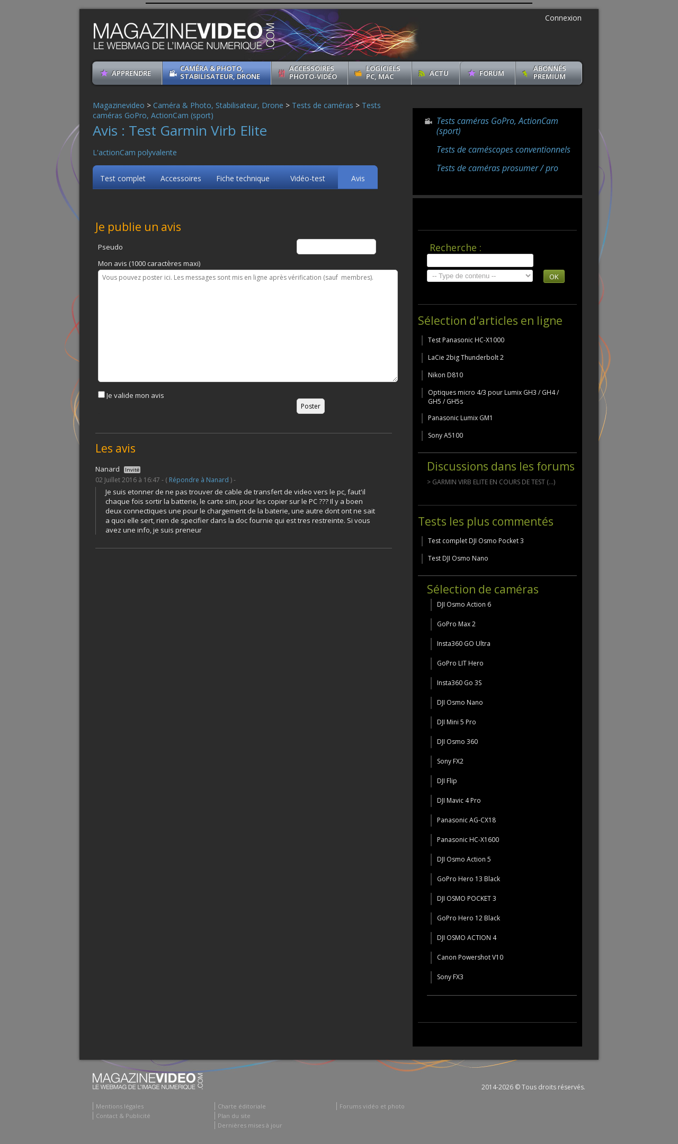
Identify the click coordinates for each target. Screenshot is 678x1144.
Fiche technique (243, 178)
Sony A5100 (445, 435)
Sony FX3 (450, 976)
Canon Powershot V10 (470, 957)
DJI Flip (447, 780)
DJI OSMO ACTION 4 (466, 937)
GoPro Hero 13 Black (468, 878)
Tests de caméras (322, 105)
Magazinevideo (119, 105)
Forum (491, 73)
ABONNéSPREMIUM (549, 72)
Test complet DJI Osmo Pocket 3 (476, 540)
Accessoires (180, 178)
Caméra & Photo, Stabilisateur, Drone (220, 72)
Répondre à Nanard (199, 479)
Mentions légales (120, 1106)
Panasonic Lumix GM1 (460, 417)
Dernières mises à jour (250, 1125)
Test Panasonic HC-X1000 (466, 339)
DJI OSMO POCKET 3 (466, 898)
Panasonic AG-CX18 (466, 819)
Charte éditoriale (242, 1106)
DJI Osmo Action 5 (464, 859)
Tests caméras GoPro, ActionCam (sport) (497, 126)
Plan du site (234, 1116)
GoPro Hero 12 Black (468, 918)
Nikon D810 (445, 374)
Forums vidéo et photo (372, 1106)
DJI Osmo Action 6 (464, 604)
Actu (439, 73)
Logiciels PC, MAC (383, 72)
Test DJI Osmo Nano (458, 558)
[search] (480, 260)
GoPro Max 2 (456, 623)
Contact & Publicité (123, 1116)
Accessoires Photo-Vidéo (313, 72)
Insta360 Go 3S (459, 682)
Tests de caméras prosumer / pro (497, 168)
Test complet (123, 178)
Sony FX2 (450, 761)
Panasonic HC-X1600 (468, 839)
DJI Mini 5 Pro (456, 721)
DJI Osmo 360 (457, 741)
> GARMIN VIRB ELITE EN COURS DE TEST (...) (491, 481)
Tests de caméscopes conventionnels (503, 149)
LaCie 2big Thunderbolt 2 (466, 357)
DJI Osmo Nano (460, 702)
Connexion (563, 18)
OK (554, 276)
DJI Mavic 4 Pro (459, 800)
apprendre (131, 73)
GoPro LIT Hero (460, 663)
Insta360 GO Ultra (463, 643)
